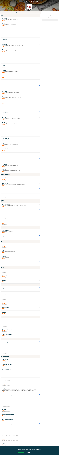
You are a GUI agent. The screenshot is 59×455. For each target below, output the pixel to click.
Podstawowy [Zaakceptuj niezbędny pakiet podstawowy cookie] (28, 452)
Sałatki (13, 12)
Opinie (26, 1)
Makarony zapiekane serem (6, 12)
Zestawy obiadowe (20, 12)
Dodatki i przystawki (34, 12)
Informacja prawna (34, 1)
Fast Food (29, 12)
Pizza (1, 12)
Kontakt (29, 1)
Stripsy (16, 12)
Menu (23, 1)
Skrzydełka (25, 12)
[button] (40, 12)
